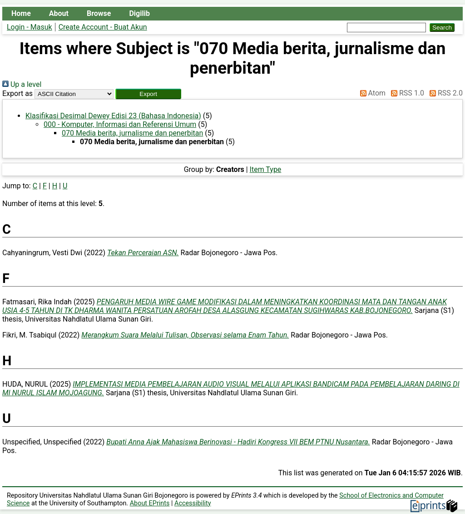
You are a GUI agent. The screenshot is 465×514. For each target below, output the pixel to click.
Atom (371, 93)
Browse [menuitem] (99, 13)
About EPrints (150, 503)
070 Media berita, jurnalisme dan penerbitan (132, 133)
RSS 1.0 (405, 93)
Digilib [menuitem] (139, 13)
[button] (148, 94)
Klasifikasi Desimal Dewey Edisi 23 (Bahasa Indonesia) (113, 115)
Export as (17, 93)
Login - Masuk (29, 27)
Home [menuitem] (21, 13)
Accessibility (192, 503)
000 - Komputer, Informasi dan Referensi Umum (120, 124)
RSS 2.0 (444, 93)
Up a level (21, 84)
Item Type (266, 169)
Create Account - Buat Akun (103, 27)
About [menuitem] (59, 13)
